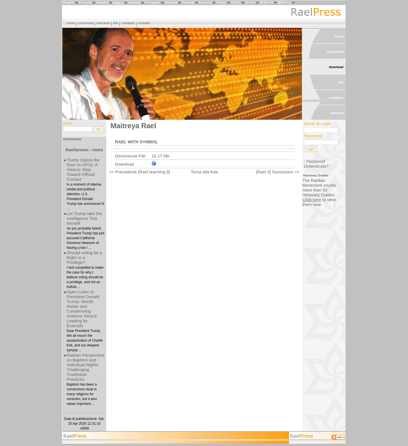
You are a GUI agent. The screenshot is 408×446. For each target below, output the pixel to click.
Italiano (118, 3)
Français (85, 3)
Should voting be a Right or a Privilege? (84, 257)
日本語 (236, 3)
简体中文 (266, 3)
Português (152, 3)
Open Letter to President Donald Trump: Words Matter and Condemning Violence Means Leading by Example (83, 308)
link (115, 23)
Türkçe (221, 3)
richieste (144, 23)
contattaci (128, 23)
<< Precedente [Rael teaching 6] (139, 171)
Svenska (205, 3)
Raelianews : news (84, 149)
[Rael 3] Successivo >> (277, 171)
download (103, 23)
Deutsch (134, 3)
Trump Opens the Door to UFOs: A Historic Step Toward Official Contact (83, 169)
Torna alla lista (204, 171)
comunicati (85, 23)
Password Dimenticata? (316, 164)
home (71, 23)
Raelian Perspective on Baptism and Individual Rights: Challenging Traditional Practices (85, 367)
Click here (311, 199)
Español (102, 3)
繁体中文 (284, 3)
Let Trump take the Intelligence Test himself (84, 218)
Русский (188, 3)
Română (171, 3)
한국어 (250, 3)
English (68, 3)
